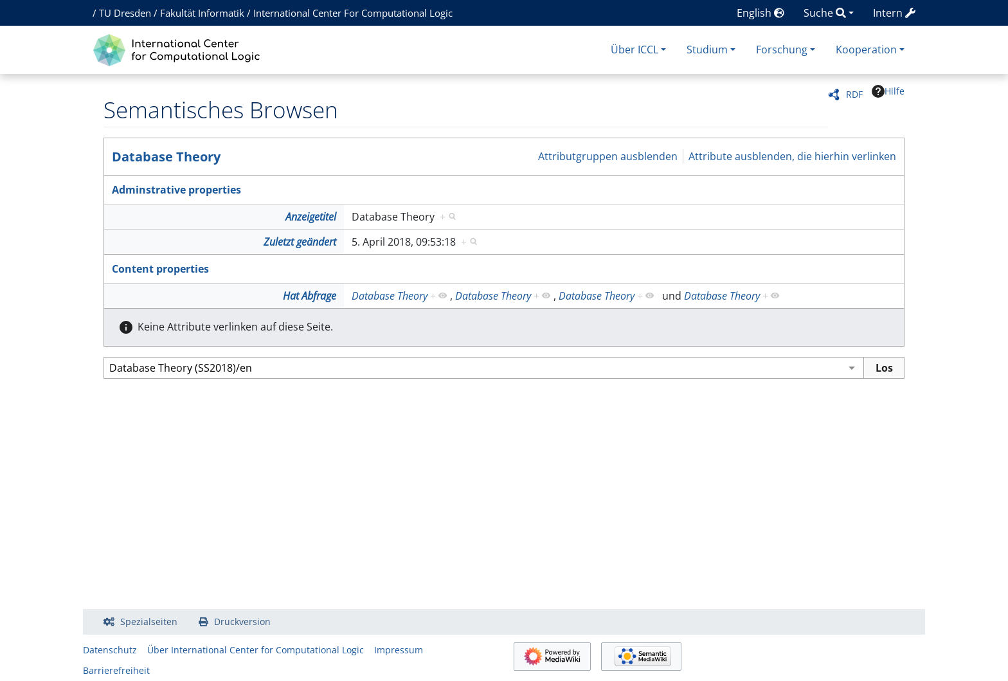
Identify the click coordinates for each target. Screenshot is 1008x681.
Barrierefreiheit (116, 670)
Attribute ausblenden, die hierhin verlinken (792, 156)
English (760, 13)
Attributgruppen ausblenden (608, 156)
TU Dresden (125, 12)
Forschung (781, 49)
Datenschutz (110, 650)
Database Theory (166, 156)
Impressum (398, 650)
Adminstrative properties (176, 190)
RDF (854, 94)
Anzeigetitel (310, 217)
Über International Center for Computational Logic (255, 650)
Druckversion (242, 621)
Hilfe (888, 91)
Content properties (160, 269)
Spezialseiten (148, 621)
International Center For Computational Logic (353, 12)
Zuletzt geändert (300, 242)
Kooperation (866, 49)
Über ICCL (634, 49)
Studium (707, 49)
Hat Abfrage (309, 296)
